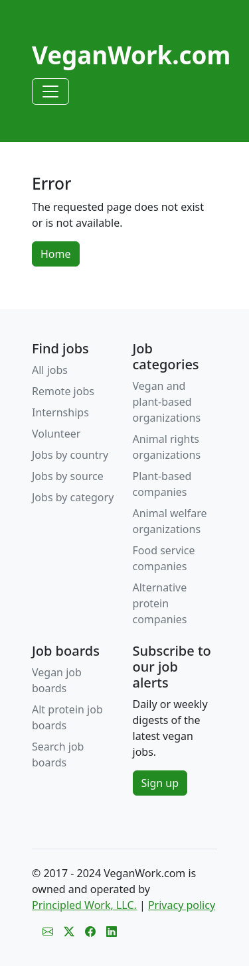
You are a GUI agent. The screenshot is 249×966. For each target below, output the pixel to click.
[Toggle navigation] (50, 91)
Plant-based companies (162, 484)
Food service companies (164, 558)
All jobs (50, 370)
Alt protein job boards (67, 717)
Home (56, 254)
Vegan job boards (57, 680)
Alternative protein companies (160, 603)
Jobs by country (70, 455)
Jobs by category (73, 497)
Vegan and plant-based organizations (167, 402)
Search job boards (58, 754)
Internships (60, 412)
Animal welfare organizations (170, 521)
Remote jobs (63, 391)
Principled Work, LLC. (84, 905)
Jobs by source (68, 476)
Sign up (160, 783)
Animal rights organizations (167, 447)
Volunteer (56, 433)
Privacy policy (181, 905)
